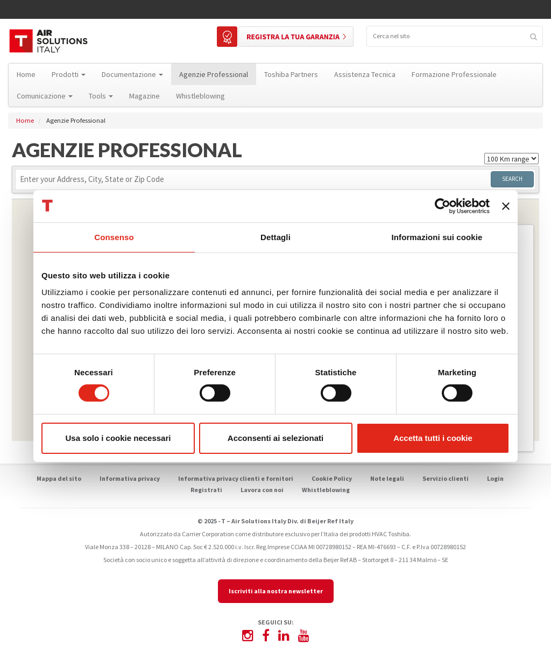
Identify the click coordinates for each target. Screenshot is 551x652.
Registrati (206, 490)
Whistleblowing (326, 490)
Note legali (387, 478)
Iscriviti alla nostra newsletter (276, 591)
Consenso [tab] (113, 236)
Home (25, 120)
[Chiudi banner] (506, 205)
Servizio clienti (445, 478)
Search (512, 179)
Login (495, 478)
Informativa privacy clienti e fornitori (235, 478)
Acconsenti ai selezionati (275, 438)
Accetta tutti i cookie (432, 438)
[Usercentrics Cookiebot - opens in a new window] (442, 206)
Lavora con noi (262, 490)
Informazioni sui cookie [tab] (437, 236)
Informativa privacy (130, 478)
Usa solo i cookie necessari (118, 438)
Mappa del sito (59, 478)
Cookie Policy (332, 478)
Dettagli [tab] (275, 236)
